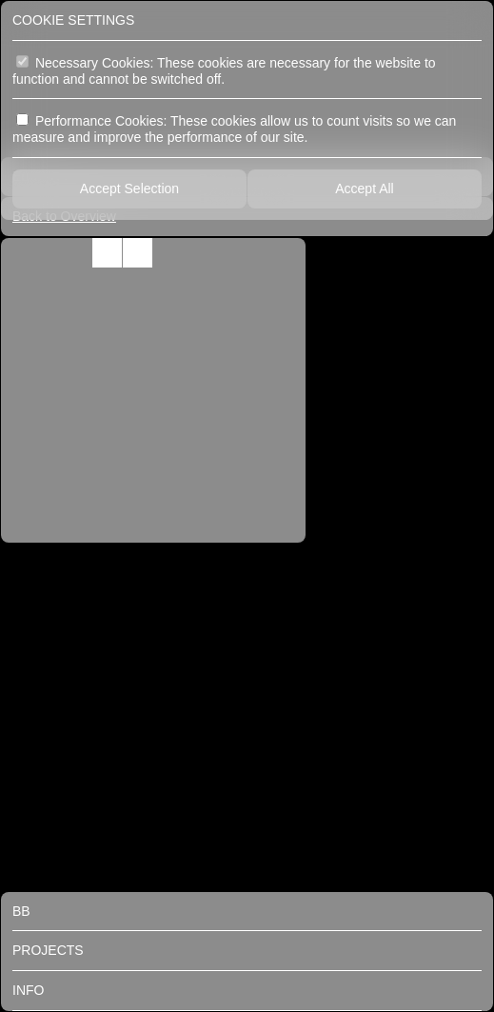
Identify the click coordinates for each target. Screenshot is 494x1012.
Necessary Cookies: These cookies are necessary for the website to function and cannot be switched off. (224, 71)
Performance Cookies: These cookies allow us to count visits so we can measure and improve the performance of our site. (234, 129)
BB (21, 911)
